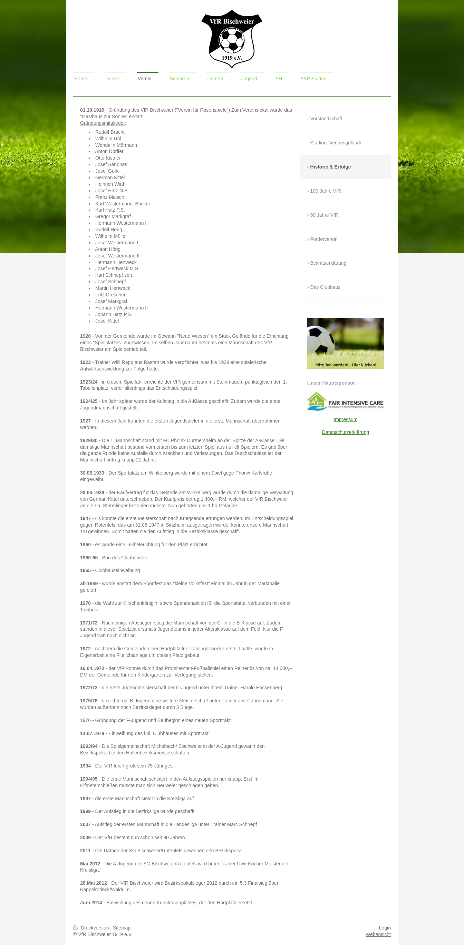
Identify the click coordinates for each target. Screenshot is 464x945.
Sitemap (121, 928)
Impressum (345, 419)
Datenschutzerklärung (345, 432)
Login (385, 928)
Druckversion (91, 928)
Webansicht (378, 934)
